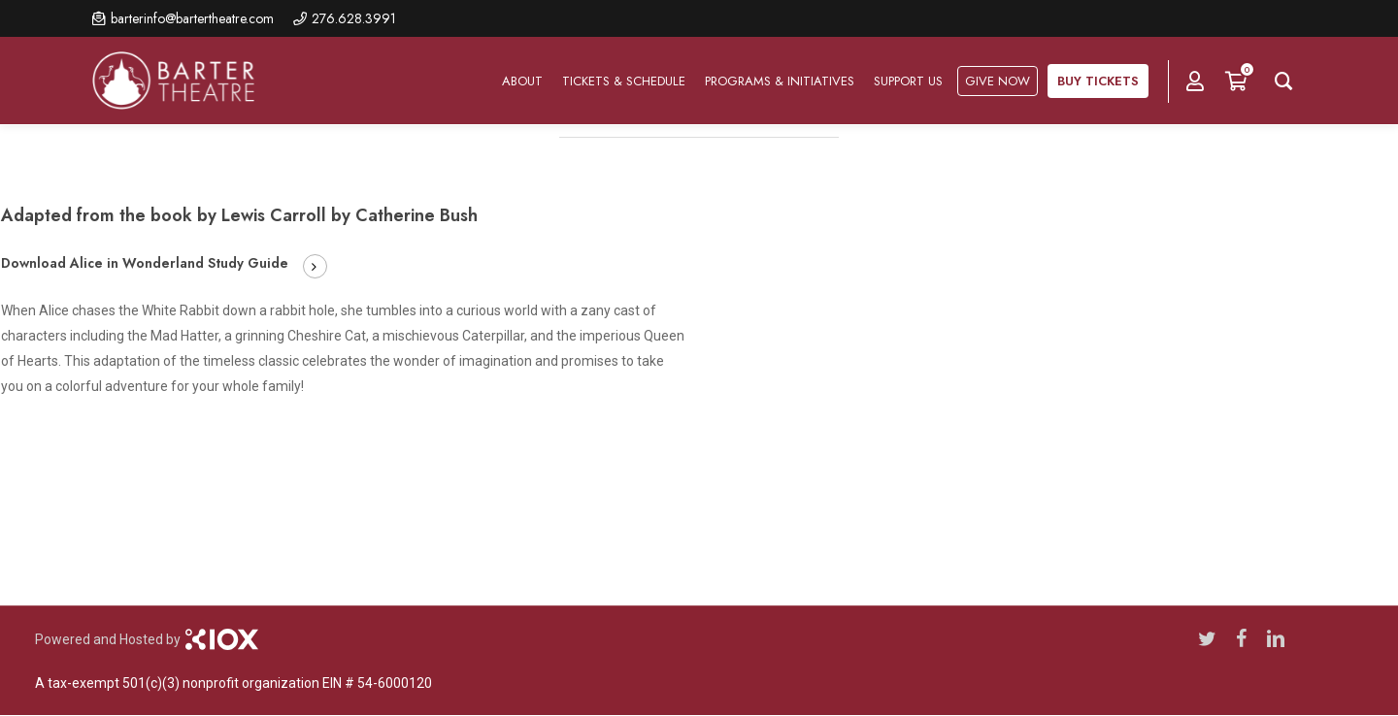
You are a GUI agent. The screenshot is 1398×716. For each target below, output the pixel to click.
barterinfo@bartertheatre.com (192, 18)
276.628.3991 (354, 18)
